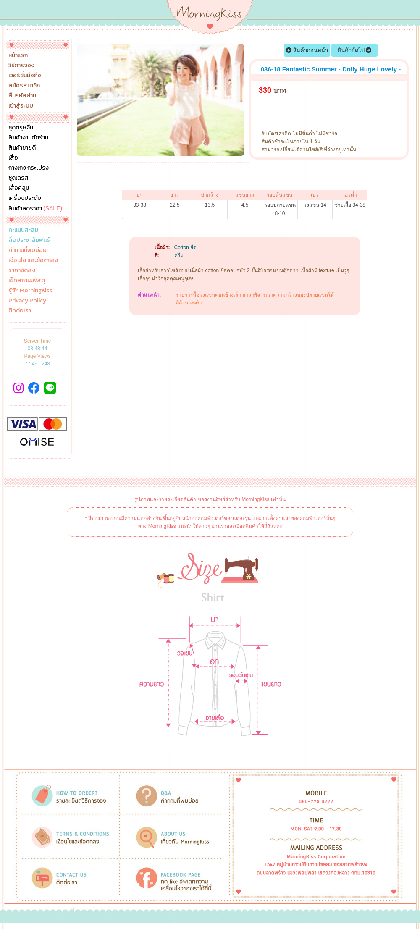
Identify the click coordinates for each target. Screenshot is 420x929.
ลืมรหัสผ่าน (22, 96)
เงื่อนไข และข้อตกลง (33, 260)
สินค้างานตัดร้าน (28, 138)
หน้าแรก (18, 55)
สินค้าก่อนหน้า (307, 50)
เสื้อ (13, 158)
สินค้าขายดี (22, 148)
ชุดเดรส (18, 178)
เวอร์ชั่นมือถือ (24, 75)
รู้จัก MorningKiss (30, 290)
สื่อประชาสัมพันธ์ (29, 240)
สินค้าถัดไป (355, 50)
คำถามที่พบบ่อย (27, 250)
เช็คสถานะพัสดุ (26, 280)
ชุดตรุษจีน (20, 127)
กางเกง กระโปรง (28, 168)
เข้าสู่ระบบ (20, 106)
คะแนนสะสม (23, 230)
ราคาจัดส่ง (21, 270)
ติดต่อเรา (19, 311)
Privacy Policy (27, 301)
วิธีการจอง (21, 65)
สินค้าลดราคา (35, 208)
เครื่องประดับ (24, 198)
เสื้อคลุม (18, 188)
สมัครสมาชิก (24, 85)
